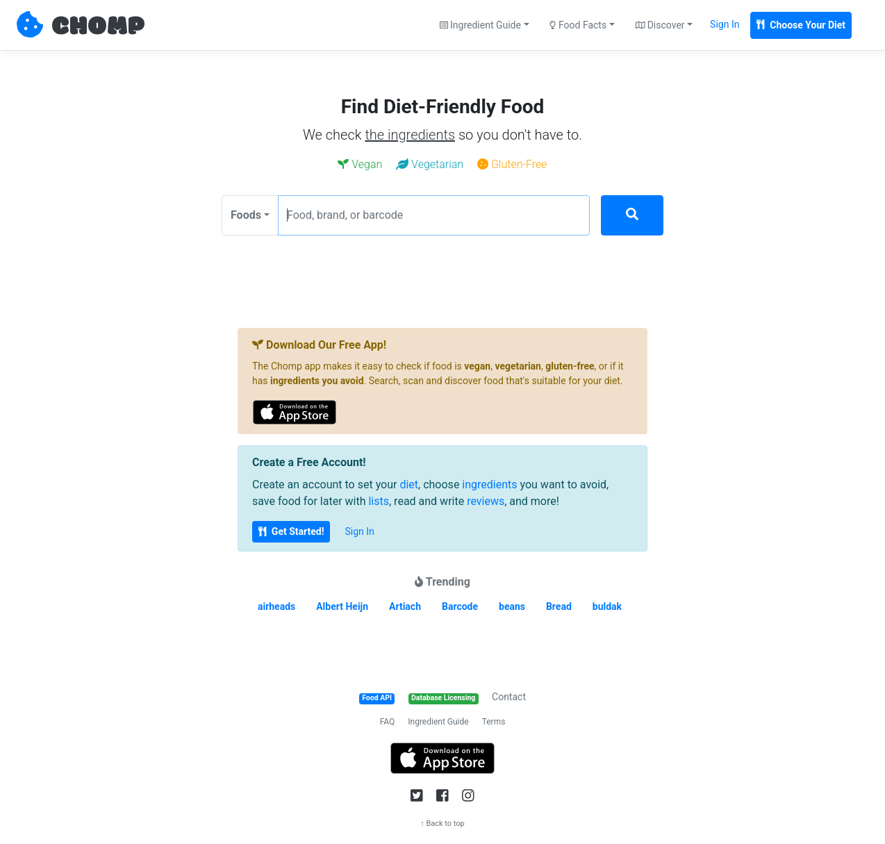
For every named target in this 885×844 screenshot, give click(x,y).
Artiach (405, 606)
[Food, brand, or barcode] (434, 215)
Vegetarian (429, 164)
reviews (485, 501)
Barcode (460, 606)
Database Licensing (443, 697)
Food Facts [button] (577, 25)
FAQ (387, 722)
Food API (377, 697)
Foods (246, 215)
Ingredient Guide (438, 722)
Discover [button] (660, 25)
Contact (509, 696)
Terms (494, 722)
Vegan (360, 164)
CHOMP (97, 27)
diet (408, 484)
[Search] (632, 215)
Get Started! (291, 531)
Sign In (724, 24)
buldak (607, 606)
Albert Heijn (342, 606)
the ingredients (410, 134)
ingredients (489, 484)
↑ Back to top (442, 823)
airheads (276, 606)
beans (512, 606)
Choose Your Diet (800, 25)
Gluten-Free (512, 164)
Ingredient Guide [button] (480, 25)
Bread (559, 606)
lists (378, 501)
